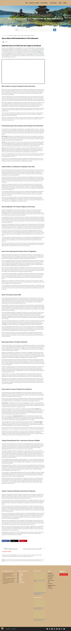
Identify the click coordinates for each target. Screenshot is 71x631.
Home (3, 35)
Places (6, 35)
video (38, 54)
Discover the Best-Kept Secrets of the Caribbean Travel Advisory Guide (39, 593)
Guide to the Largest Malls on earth (39, 581)
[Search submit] (54, 30)
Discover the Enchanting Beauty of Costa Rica (38, 608)
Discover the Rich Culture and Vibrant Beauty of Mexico (39, 620)
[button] (6, 541)
